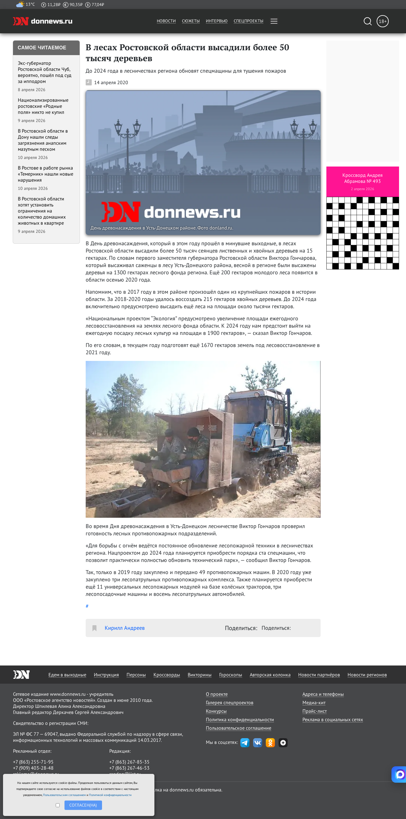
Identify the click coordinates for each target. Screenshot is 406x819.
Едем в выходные (67, 675)
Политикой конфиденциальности (110, 795)
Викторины (200, 675)
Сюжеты (191, 21)
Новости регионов (367, 675)
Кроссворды (166, 675)
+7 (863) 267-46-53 (129, 768)
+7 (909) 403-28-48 (33, 768)
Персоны (136, 675)
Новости (166, 21)
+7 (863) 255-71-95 (33, 762)
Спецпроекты (248, 21)
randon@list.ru (125, 774)
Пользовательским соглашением (64, 795)
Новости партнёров (319, 675)
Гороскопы (230, 675)
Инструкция (106, 675)
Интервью (217, 21)
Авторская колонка (270, 675)
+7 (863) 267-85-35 (129, 762)
